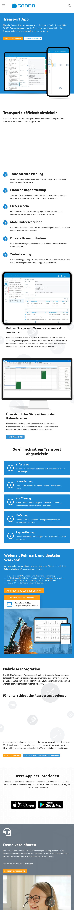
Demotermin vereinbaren (15, 871)
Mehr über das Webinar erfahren (24, 590)
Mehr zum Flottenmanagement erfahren (41, 755)
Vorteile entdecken (12, 38)
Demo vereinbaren (33, 38)
